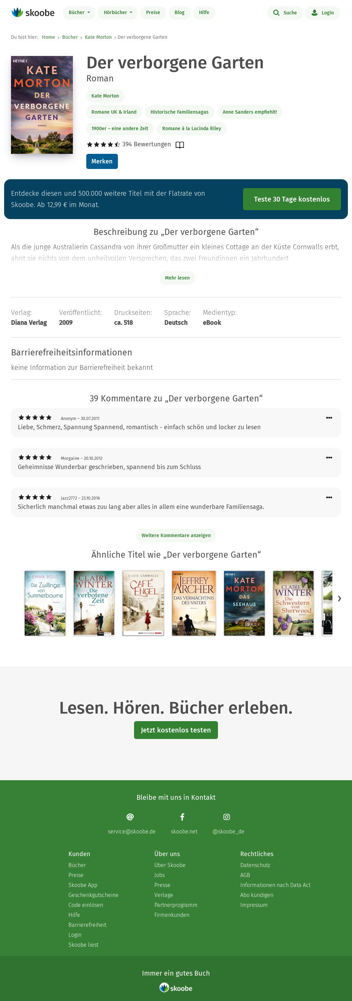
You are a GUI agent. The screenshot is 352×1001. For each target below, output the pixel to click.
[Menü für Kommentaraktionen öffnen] (329, 418)
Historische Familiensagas (180, 112)
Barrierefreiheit (87, 925)
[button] (340, 598)
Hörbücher (116, 12)
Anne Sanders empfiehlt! (250, 112)
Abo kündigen (256, 895)
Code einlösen (85, 905)
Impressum (254, 905)
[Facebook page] (184, 824)
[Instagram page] (228, 824)
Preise (153, 12)
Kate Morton (98, 37)
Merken (101, 161)
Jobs (159, 875)
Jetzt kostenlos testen (176, 730)
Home (48, 37)
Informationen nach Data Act (275, 885)
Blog (180, 12)
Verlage (163, 895)
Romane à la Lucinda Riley (191, 129)
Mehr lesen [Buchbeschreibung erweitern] (177, 278)
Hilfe (204, 12)
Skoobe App (82, 885)
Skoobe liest (83, 945)
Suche (285, 12)
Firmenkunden (171, 915)
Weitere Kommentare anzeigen (176, 535)
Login (322, 12)
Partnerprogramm (176, 905)
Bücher (77, 12)
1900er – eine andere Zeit (119, 129)
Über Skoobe (170, 865)
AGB (245, 875)
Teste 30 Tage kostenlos (292, 199)
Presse (162, 885)
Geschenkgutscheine (93, 895)
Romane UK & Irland (113, 112)
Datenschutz (255, 865)
